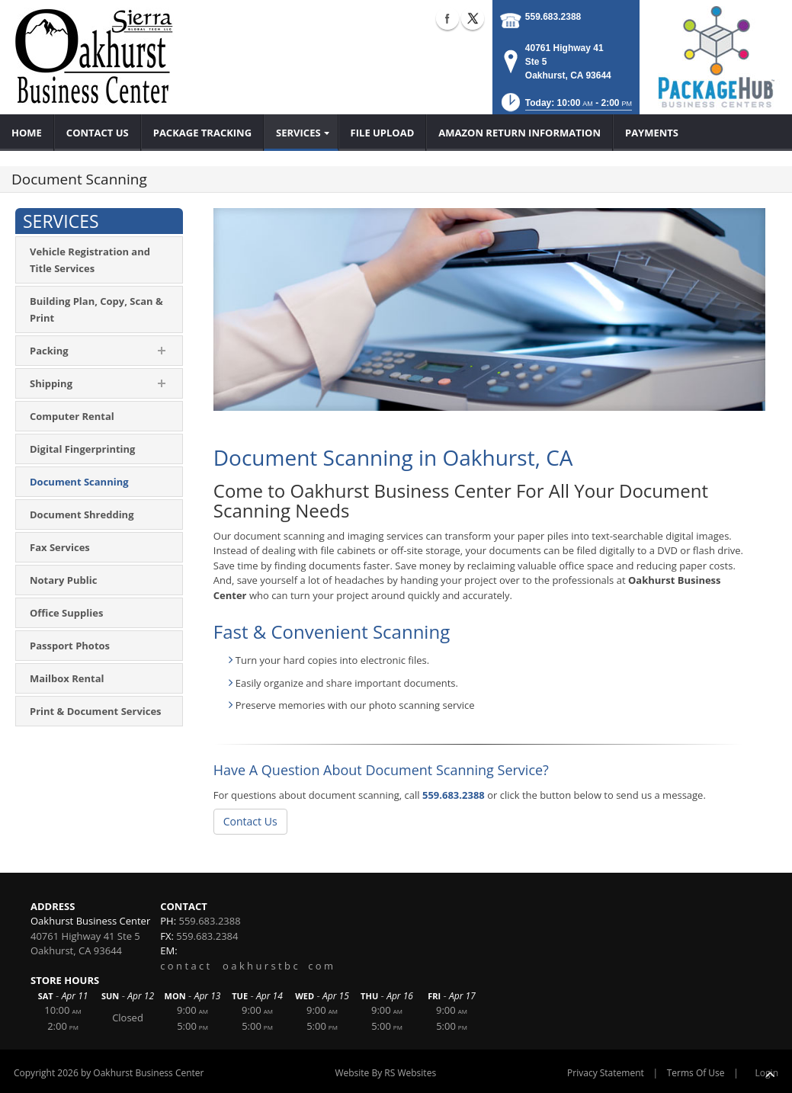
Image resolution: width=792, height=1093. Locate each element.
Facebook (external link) (447, 18)
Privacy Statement (605, 1072)
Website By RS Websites (385, 1072)
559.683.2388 (553, 16)
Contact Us (250, 821)
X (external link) (472, 18)
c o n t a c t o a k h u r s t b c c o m (246, 966)
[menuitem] (27, 132)
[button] (566, 107)
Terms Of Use (696, 1072)
